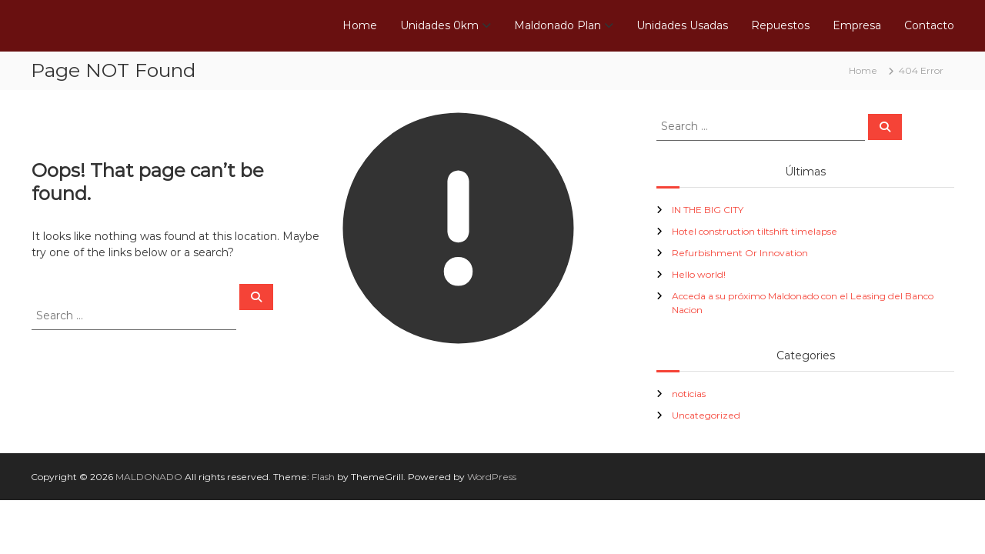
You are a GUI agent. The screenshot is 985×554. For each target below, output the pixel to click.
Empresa (857, 25)
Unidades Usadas (682, 25)
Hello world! (699, 274)
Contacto (929, 25)
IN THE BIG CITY (707, 209)
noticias (689, 393)
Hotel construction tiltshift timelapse (754, 231)
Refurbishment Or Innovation (740, 253)
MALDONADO (148, 476)
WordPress (491, 476)
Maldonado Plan (557, 25)
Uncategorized (706, 415)
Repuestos (780, 25)
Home (359, 25)
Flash (323, 476)
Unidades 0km (439, 25)
